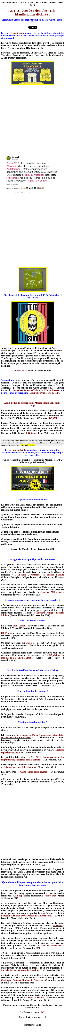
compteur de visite (32, 1025)
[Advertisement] (32, 119)
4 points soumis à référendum (32, 499)
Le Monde (24, 549)
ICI (25, 877)
